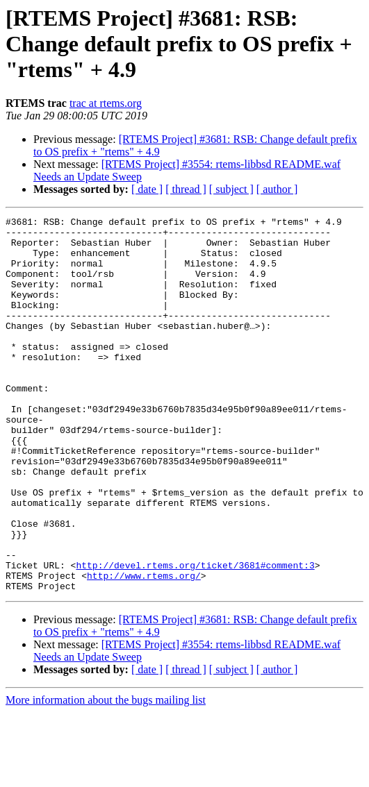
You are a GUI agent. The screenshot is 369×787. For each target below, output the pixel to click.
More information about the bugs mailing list (106, 775)
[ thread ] (185, 189)
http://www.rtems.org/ (144, 648)
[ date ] (147, 189)
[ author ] (277, 189)
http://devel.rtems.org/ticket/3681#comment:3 (195, 635)
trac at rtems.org (105, 103)
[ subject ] (231, 189)
